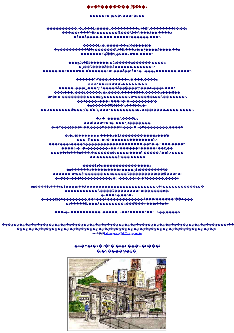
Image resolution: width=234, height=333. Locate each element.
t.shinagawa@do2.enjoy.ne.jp (123, 233)
